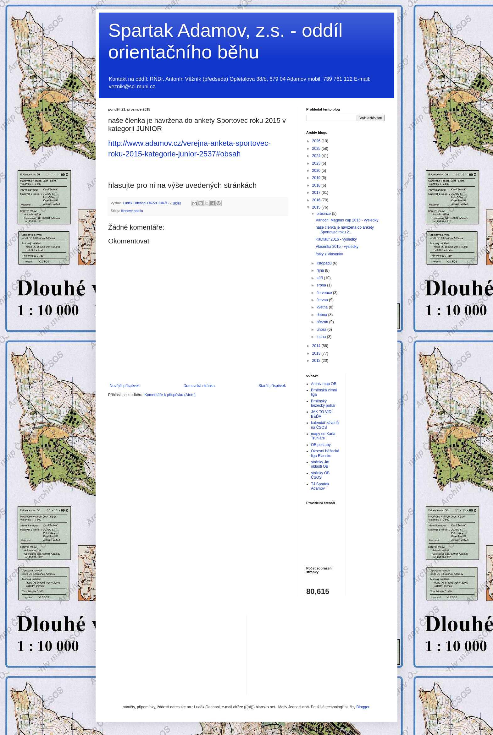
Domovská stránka (199, 386)
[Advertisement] (299, 654)
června (323, 300)
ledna (322, 337)
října (321, 270)
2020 (317, 170)
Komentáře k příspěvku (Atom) (170, 395)
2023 (317, 163)
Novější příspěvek (125, 386)
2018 (317, 185)
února (322, 329)
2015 (317, 207)
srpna (322, 285)
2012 (317, 360)
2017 (317, 192)
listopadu (325, 263)
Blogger (363, 707)
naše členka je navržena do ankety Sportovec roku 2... (345, 229)
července (325, 293)
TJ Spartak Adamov (320, 486)
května (323, 307)
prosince (324, 213)
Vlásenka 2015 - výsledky (337, 246)
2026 (317, 141)
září (320, 278)
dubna (322, 315)
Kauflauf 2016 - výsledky (336, 239)
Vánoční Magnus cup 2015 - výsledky (347, 220)
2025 (317, 148)
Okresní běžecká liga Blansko (325, 453)
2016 (317, 200)
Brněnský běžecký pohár (323, 403)
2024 (317, 156)
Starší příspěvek (272, 386)
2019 (317, 178)
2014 (317, 346)
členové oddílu (132, 211)
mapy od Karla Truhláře (323, 436)
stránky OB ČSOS (320, 475)
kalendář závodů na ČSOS (325, 425)
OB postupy (321, 445)
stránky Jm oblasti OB (320, 464)
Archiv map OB (323, 384)
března (323, 322)
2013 (317, 353)
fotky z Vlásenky (329, 254)
